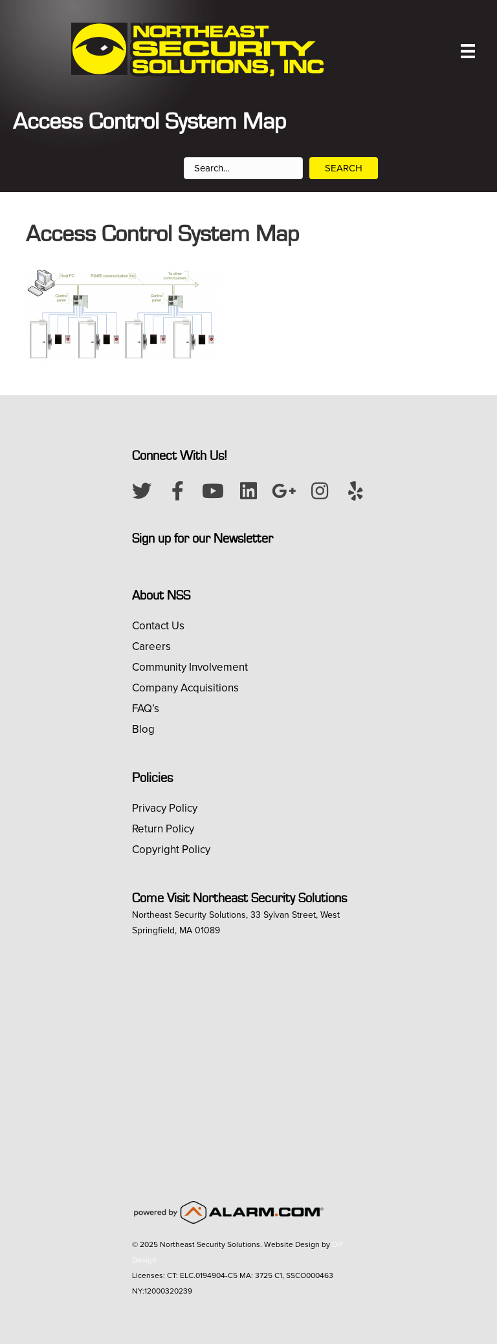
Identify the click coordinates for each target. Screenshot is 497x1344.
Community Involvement (190, 667)
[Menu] (468, 51)
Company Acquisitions (185, 688)
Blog (143, 729)
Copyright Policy (171, 849)
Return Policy (163, 829)
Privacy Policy (164, 808)
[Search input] (243, 168)
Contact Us (158, 626)
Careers (151, 646)
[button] (142, 491)
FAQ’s (145, 708)
